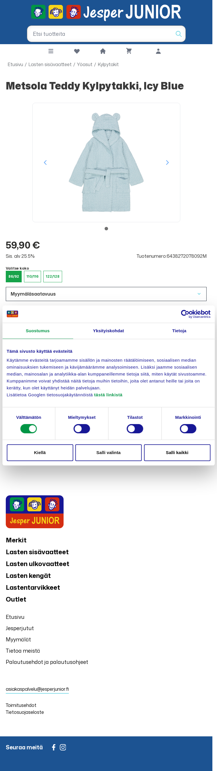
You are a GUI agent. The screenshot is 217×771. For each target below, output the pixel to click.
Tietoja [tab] (179, 330)
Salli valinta (109, 452)
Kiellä (40, 452)
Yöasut (84, 64)
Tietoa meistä (23, 650)
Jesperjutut (20, 628)
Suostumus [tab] (38, 330)
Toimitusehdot (21, 705)
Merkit (16, 539)
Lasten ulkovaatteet (37, 563)
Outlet (16, 599)
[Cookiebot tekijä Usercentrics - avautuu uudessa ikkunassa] (185, 314)
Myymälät (18, 639)
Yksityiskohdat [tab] (108, 330)
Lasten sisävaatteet (50, 64)
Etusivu (15, 64)
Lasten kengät (28, 575)
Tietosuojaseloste (25, 712)
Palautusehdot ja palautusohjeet (47, 662)
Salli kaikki (177, 452)
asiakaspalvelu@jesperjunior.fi (37, 689)
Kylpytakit (108, 64)
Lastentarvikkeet (33, 587)
